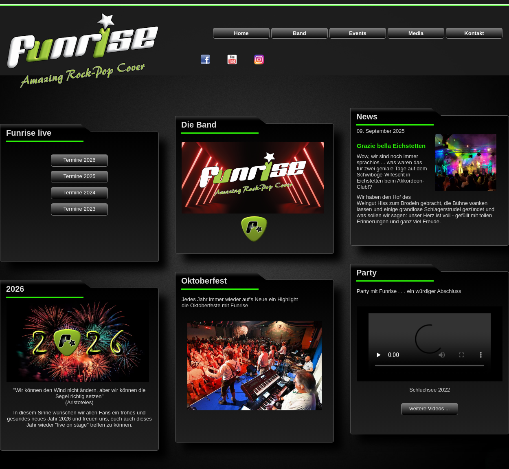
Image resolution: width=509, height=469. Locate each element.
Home (241, 33)
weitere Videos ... (429, 408)
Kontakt (474, 33)
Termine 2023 (80, 209)
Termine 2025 (80, 176)
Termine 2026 (80, 160)
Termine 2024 (80, 192)
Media (415, 33)
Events (357, 33)
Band (299, 33)
